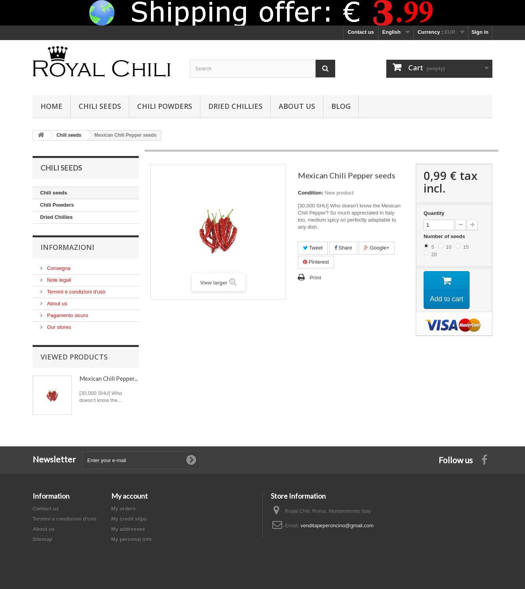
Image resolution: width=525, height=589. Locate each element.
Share (343, 248)
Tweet (313, 248)
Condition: (310, 193)
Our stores (58, 327)
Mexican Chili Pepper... (108, 378)
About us (297, 106)
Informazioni (67, 247)
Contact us (360, 32)
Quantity (434, 213)
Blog (341, 106)
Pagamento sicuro (67, 315)
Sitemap (43, 539)
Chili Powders (164, 106)
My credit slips (129, 519)
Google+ (376, 248)
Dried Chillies (235, 106)
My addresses (128, 529)
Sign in (480, 32)
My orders (123, 509)
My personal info (131, 539)
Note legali (58, 280)
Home (51, 106)
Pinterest (316, 262)
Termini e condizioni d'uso (75, 292)
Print (315, 278)
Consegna (58, 268)
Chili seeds (100, 106)
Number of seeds (445, 236)
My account (129, 496)
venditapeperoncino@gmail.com (337, 525)
